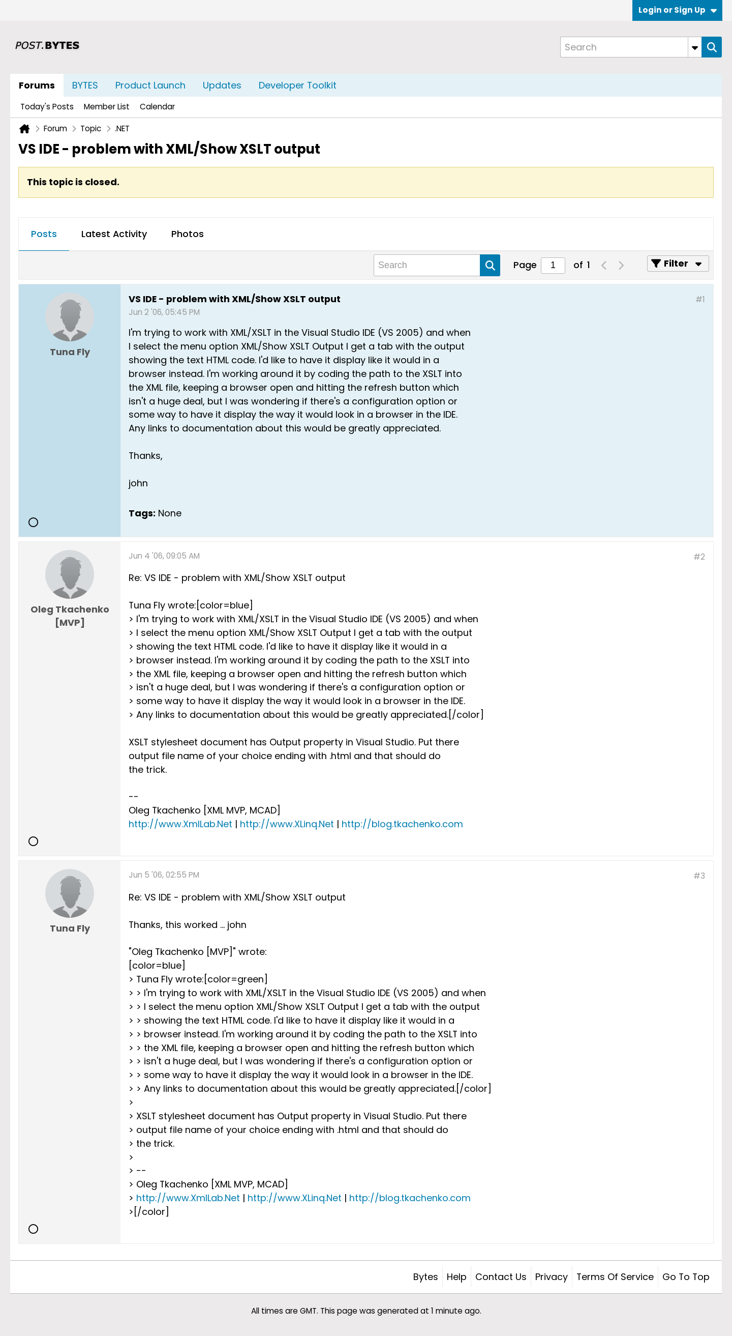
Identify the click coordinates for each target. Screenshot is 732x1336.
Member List (107, 106)
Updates (222, 85)
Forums (37, 85)
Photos (187, 233)
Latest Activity (114, 233)
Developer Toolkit (298, 85)
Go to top (686, 1276)
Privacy (551, 1276)
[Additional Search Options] (695, 47)
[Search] (631, 47)
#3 (699, 875)
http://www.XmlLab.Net (180, 824)
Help (457, 1276)
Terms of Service (615, 1276)
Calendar (157, 106)
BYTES (85, 85)
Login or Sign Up (677, 10)
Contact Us (501, 1276)
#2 (699, 556)
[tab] (44, 234)
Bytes (425, 1276)
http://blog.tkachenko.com (402, 824)
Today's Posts (47, 106)
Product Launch (150, 85)
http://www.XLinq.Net (287, 824)
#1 (700, 299)
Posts (44, 233)
